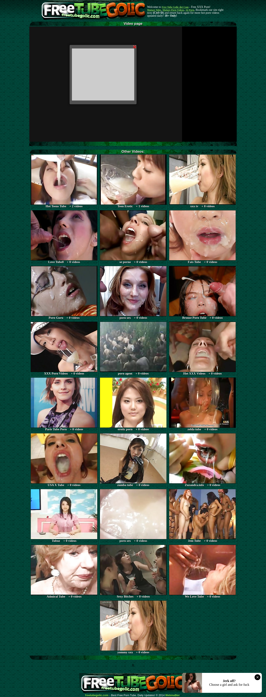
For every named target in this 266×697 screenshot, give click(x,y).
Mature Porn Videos (173, 10)
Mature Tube (154, 10)
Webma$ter (172, 695)
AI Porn (190, 10)
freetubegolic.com (96, 695)
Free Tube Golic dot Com (175, 7)
